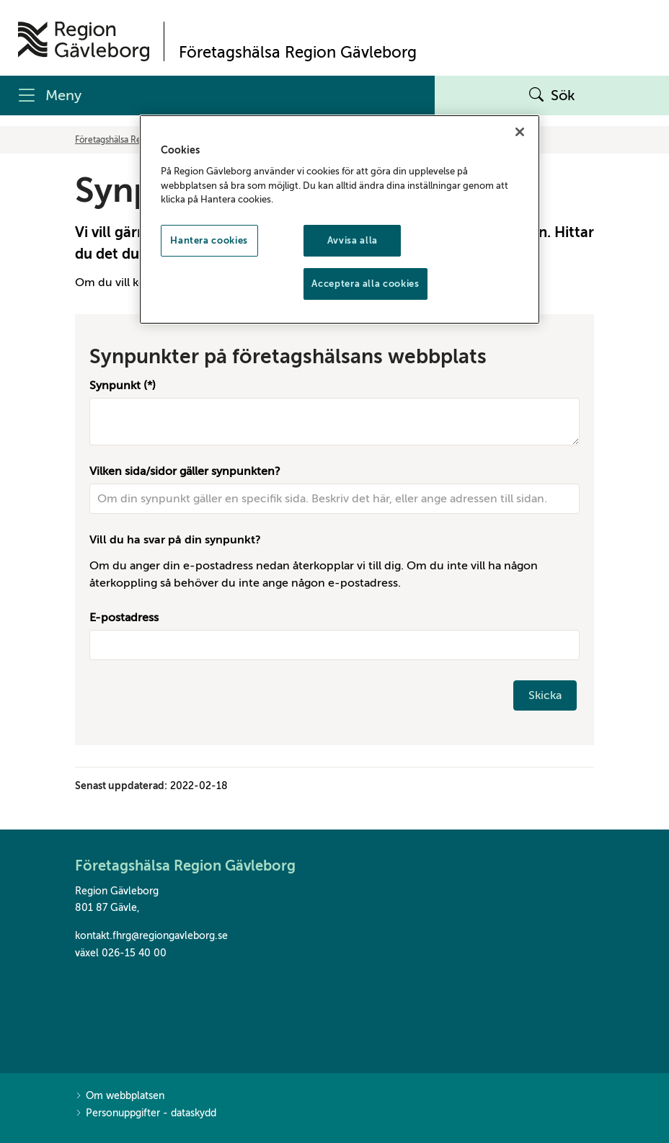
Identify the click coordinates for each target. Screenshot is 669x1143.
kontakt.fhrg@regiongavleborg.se (151, 935)
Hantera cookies (209, 240)
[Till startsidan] (83, 41)
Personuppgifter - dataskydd (145, 1114)
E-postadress (124, 617)
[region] (340, 219)
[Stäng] (520, 132)
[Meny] (217, 95)
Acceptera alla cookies (365, 283)
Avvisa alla (352, 240)
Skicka (545, 695)
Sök (552, 96)
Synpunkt (115, 385)
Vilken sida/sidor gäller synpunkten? (184, 471)
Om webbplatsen (119, 1096)
